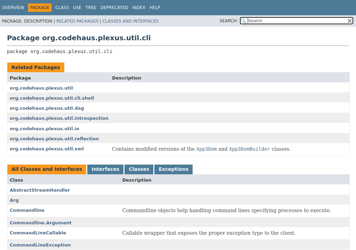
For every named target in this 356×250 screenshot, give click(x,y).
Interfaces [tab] (105, 169)
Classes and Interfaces (131, 21)
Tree (91, 7)
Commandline (27, 210)
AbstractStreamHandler (40, 190)
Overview (13, 7)
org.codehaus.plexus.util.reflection (54, 138)
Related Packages (77, 21)
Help (154, 7)
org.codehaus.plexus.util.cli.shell (52, 98)
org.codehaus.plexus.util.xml (47, 148)
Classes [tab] (139, 169)
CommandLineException (40, 245)
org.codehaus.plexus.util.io (44, 128)
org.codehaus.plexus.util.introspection (59, 118)
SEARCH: (229, 20)
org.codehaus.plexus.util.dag (47, 108)
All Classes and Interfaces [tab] (46, 169)
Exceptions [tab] (173, 169)
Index (139, 7)
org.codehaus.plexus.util (41, 88)
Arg (14, 200)
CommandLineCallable (38, 232)
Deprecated (114, 7)
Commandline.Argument (41, 222)
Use (77, 7)
